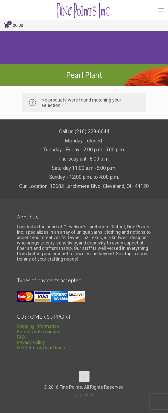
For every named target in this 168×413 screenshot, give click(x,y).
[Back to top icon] (84, 376)
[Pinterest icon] (87, 395)
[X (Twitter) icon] (81, 395)
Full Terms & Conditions (41, 347)
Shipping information (38, 326)
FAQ (21, 337)
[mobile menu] (161, 10)
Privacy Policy (31, 342)
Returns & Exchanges (38, 331)
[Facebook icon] (76, 395)
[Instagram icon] (92, 395)
